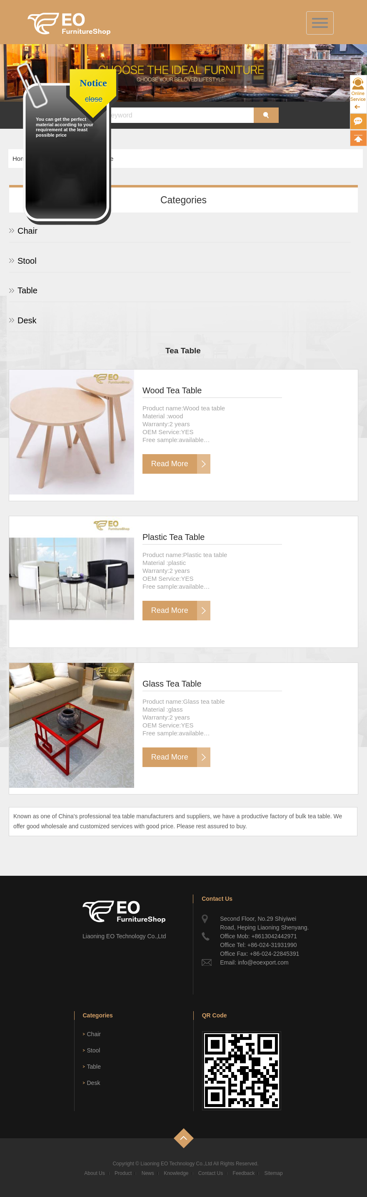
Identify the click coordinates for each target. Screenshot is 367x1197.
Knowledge (176, 1173)
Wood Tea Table (172, 390)
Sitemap (274, 1173)
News (148, 1173)
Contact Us (210, 1173)
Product (123, 1173)
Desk (27, 320)
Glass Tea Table (172, 683)
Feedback (244, 1173)
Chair (27, 230)
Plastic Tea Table (173, 537)
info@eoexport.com (263, 962)
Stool (27, 260)
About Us (94, 1173)
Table (27, 290)
